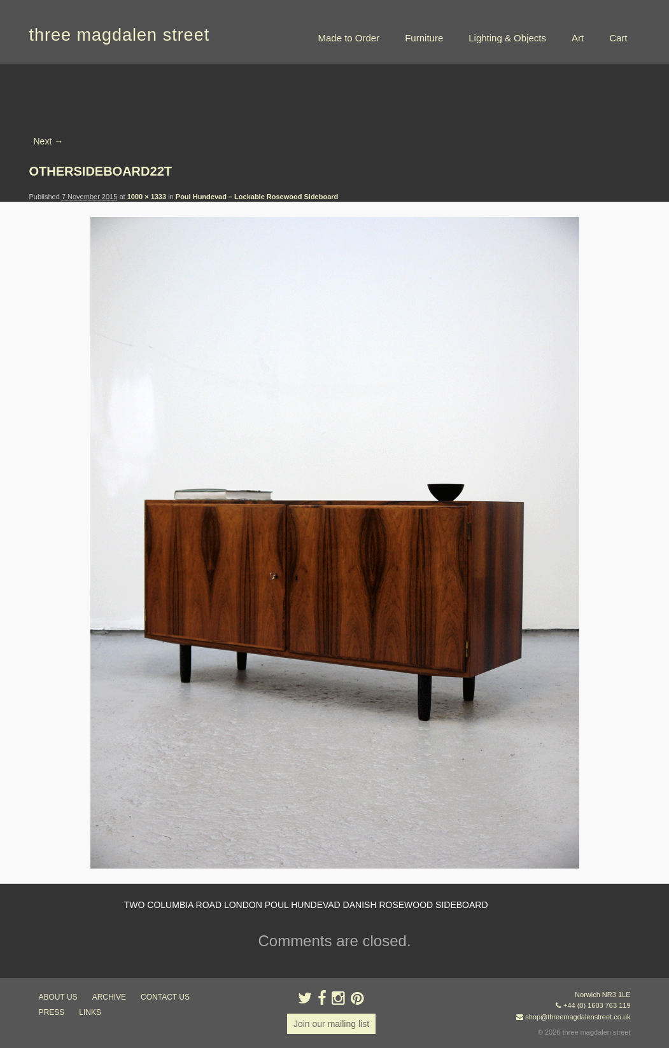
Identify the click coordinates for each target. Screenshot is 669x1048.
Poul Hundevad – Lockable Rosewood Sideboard (257, 196)
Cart (618, 37)
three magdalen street (119, 35)
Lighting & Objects (507, 37)
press (52, 1012)
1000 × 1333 (146, 196)
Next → (49, 141)
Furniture (424, 37)
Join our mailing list (331, 1024)
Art (578, 37)
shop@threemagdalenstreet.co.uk (577, 1017)
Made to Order (348, 37)
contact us (165, 997)
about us (58, 997)
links (90, 1012)
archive (109, 997)
